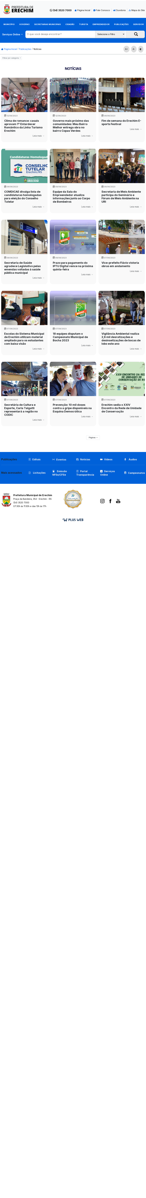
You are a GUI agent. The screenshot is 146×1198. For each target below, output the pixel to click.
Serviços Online (11, 34)
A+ (126, 49)
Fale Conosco (101, 10)
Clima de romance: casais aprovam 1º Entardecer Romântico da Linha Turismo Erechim (23, 125)
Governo (24, 24)
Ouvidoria (119, 10)
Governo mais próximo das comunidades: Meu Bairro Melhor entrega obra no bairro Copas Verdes (71, 125)
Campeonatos (136, 472)
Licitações (37, 472)
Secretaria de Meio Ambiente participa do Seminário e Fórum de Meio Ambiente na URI (121, 196)
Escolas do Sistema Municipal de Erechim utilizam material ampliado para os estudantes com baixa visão (24, 338)
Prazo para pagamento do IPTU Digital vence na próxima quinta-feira (73, 266)
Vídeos (106, 459)
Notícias (37, 49)
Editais (34, 459)
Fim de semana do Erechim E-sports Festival (121, 122)
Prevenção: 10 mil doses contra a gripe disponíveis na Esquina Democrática (72, 408)
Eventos (61, 459)
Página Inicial (82, 10)
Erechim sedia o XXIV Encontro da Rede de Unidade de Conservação (121, 408)
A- (134, 49)
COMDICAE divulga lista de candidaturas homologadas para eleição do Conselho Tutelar (22, 196)
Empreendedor (101, 24)
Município (9, 24)
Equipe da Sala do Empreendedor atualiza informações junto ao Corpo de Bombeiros (71, 196)
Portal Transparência (85, 473)
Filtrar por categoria (10, 58)
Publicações (121, 24)
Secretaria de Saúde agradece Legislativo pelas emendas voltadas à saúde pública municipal (22, 267)
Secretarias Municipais (47, 24)
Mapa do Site (137, 10)
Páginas (92, 438)
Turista (83, 24)
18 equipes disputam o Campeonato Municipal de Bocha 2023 (70, 337)
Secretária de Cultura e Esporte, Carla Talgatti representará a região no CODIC (21, 409)
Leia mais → (38, 135)
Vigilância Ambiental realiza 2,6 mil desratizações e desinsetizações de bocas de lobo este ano (121, 338)
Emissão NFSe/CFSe (59, 473)
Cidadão (69, 24)
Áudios (130, 459)
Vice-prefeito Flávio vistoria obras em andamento (120, 264)
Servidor (138, 24)
